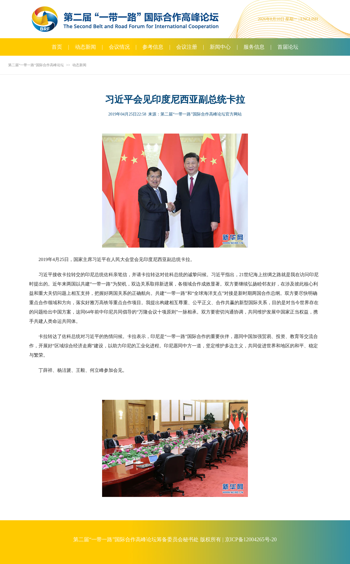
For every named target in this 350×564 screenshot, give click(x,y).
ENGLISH (309, 19)
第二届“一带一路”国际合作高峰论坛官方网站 (201, 114)
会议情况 (119, 47)
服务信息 (254, 47)
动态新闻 (85, 47)
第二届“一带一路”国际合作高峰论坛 (36, 65)
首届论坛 (287, 47)
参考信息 (152, 47)
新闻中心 (220, 47)
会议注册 (186, 47)
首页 (57, 47)
